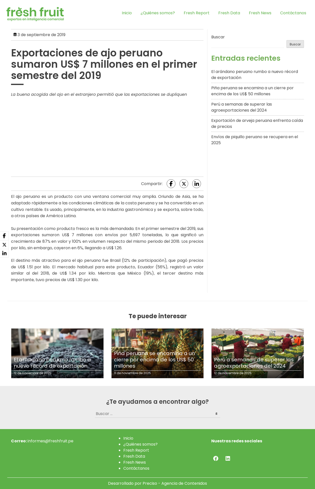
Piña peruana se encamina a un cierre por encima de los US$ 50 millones (252, 91)
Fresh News (260, 13)
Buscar (218, 37)
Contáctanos (293, 13)
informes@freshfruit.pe (50, 441)
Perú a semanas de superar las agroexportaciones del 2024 (241, 107)
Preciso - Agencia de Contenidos (175, 483)
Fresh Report (196, 13)
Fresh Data (229, 13)
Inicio (127, 13)
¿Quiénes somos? (158, 13)
